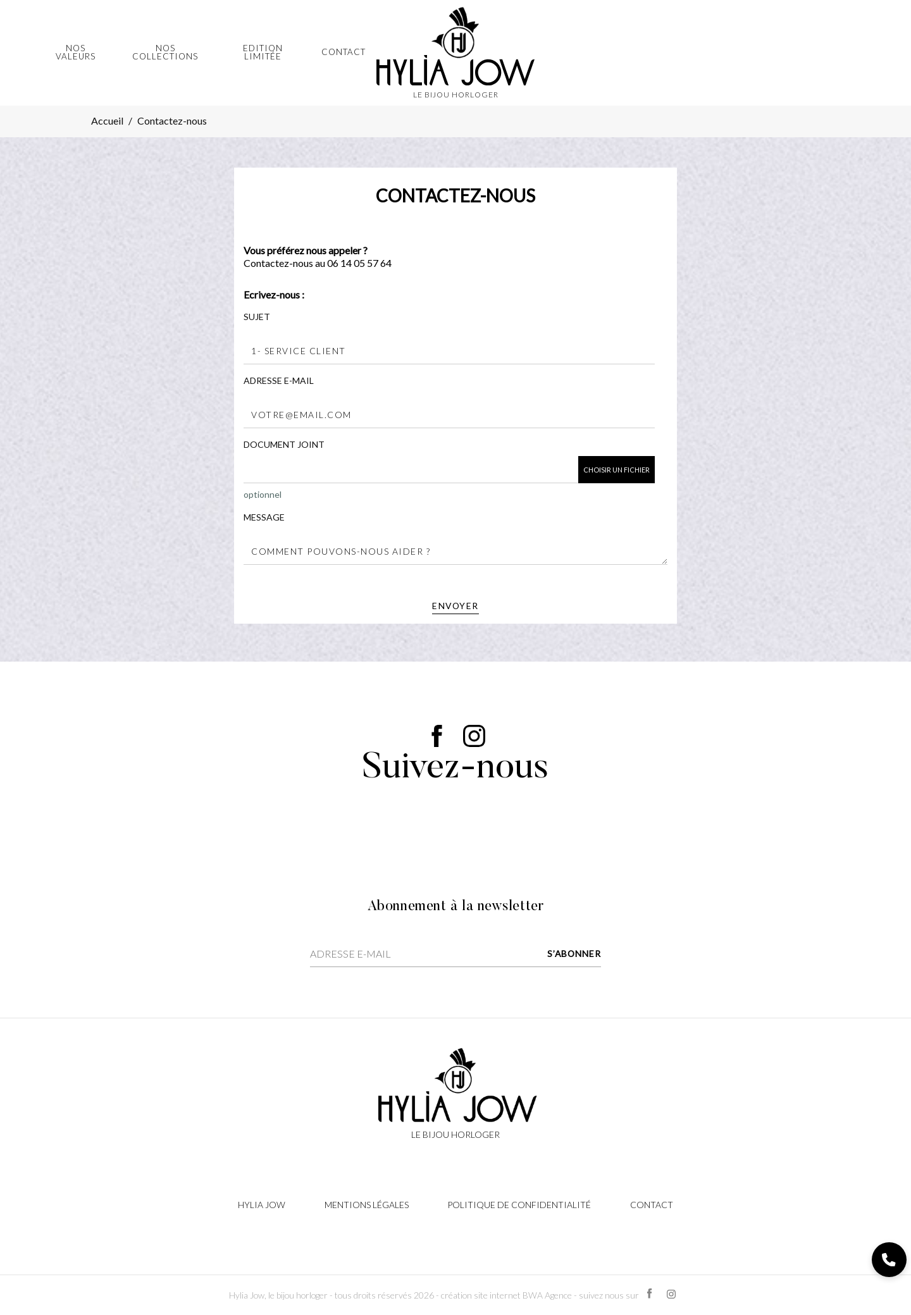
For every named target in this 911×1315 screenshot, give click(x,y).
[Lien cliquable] (455, 1092)
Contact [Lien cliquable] (651, 1204)
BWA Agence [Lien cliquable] (547, 1295)
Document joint (284, 444)
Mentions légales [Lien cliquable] (367, 1204)
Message (264, 517)
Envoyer (455, 605)
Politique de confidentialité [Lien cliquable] (519, 1204)
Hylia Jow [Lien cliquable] (261, 1204)
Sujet (257, 316)
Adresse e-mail (279, 380)
